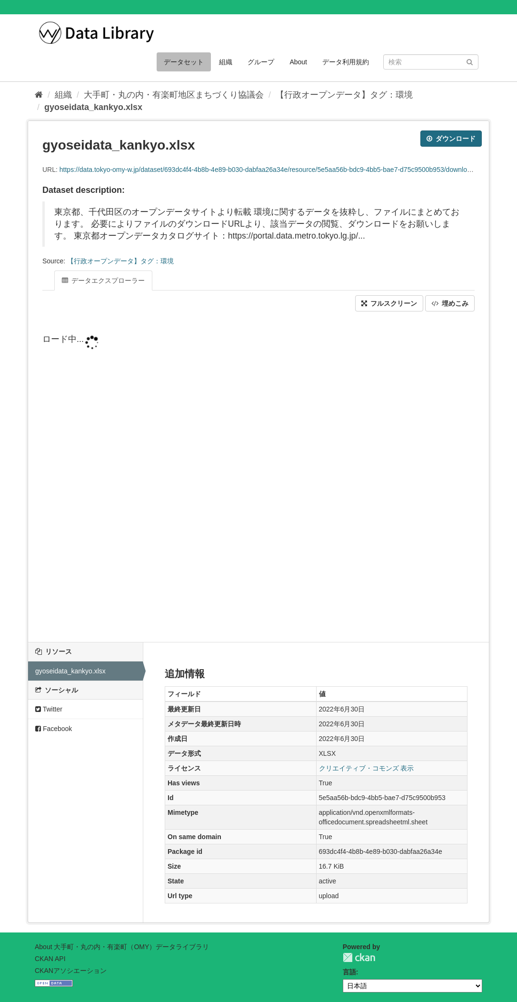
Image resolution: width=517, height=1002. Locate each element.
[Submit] (470, 61)
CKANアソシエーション (71, 970)
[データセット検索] (430, 62)
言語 (349, 972)
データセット (184, 62)
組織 (225, 62)
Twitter (48, 709)
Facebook (53, 728)
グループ (261, 62)
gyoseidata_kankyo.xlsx (93, 107)
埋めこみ (449, 303)
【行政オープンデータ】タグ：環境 (344, 95)
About (298, 62)
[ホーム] (39, 95)
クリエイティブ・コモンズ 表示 (366, 768)
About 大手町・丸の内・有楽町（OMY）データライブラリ (122, 947)
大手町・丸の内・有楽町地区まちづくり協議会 (174, 95)
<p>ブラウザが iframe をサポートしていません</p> (258, 485)
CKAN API (50, 958)
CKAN (359, 957)
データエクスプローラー (103, 280)
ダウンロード (451, 138)
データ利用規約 (345, 62)
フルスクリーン (389, 303)
